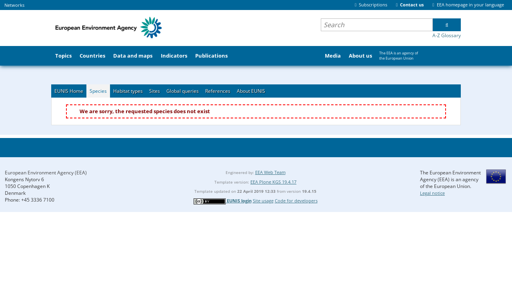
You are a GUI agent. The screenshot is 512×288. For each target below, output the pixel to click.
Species (98, 91)
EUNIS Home (68, 91)
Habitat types (128, 91)
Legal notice (432, 193)
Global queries (182, 91)
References (217, 91)
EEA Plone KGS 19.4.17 (273, 182)
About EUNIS (251, 91)
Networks (14, 5)
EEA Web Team (270, 172)
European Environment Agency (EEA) (46, 172)
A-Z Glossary (446, 35)
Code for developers (296, 201)
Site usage (263, 201)
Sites (154, 91)
